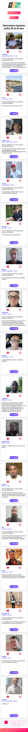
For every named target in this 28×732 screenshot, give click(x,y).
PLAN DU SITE (16, 730)
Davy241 (4, 484)
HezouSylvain (5, 613)
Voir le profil (14, 70)
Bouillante (4, 400)
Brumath (4, 228)
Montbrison (5, 572)
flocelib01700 (5, 441)
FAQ (7, 730)
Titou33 (4, 183)
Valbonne (4, 615)
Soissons (4, 314)
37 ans (15, 142)
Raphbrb (4, 656)
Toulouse (4, 658)
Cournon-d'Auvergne (7, 701)
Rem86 (4, 269)
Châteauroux (5, 357)
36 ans (10, 99)
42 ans (9, 228)
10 (18, 725)
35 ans (8, 443)
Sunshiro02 (5, 312)
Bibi (3, 527)
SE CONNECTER (14, 17)
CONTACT (24, 730)
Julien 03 (4, 699)
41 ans (11, 357)
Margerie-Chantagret (7, 271)
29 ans (9, 658)
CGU (10, 730)
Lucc (3, 97)
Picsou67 (4, 226)
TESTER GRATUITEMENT (14, 12)
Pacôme (4, 355)
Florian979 (5, 54)
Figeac (3, 486)
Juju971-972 (5, 140)
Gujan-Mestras (6, 185)
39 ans (15, 271)
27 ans (16, 56)
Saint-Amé (4, 529)
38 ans (12, 185)
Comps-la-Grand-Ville (7, 56)
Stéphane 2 (5, 398)
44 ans (15, 701)
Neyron (4, 443)
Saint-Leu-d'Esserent (7, 142)
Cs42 (3, 570)
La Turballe (5, 99)
